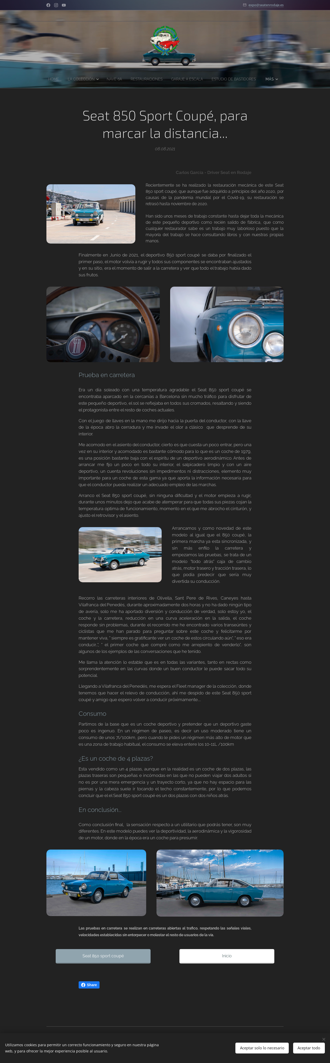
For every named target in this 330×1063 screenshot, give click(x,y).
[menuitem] (77, 79)
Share (89, 985)
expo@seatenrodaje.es (266, 5)
